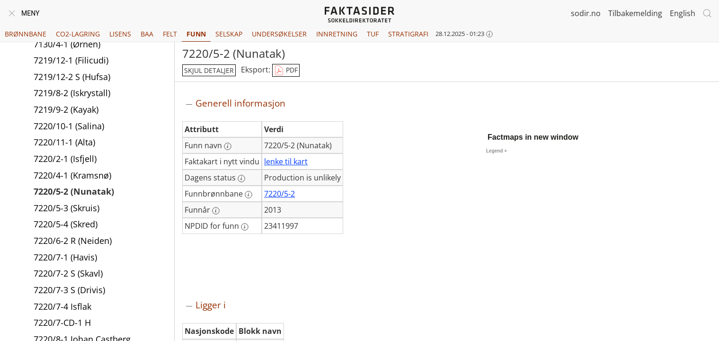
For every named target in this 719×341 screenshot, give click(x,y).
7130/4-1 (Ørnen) (67, 45)
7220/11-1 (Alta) (64, 143)
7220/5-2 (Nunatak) (74, 192)
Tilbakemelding (635, 13)
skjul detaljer (209, 70)
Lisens (120, 33)
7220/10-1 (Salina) (69, 127)
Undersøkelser (279, 33)
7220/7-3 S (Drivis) (69, 290)
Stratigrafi (408, 33)
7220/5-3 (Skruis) (66, 209)
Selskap (228, 33)
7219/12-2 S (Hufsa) (72, 77)
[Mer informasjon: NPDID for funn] (245, 227)
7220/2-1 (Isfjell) (65, 159)
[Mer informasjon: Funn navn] (227, 146)
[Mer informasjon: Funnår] (216, 211)
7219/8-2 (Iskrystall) (72, 93)
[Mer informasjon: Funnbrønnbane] (248, 194)
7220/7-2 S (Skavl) (68, 274)
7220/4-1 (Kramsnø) (72, 176)
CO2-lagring (78, 33)
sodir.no (586, 13)
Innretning (336, 33)
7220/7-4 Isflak (62, 307)
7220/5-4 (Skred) (66, 225)
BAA (147, 33)
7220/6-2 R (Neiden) (73, 241)
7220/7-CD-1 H (62, 323)
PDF (286, 70)
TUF (373, 33)
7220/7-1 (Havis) (65, 258)
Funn (196, 33)
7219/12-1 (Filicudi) (71, 61)
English (682, 13)
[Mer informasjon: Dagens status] (241, 178)
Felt (170, 33)
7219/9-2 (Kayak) (66, 110)
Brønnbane (25, 33)
